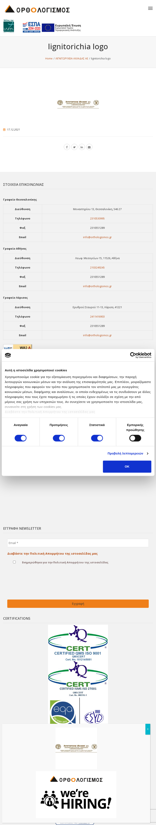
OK (127, 466)
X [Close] (148, 729)
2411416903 (97, 316)
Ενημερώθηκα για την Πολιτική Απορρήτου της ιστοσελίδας (57, 562)
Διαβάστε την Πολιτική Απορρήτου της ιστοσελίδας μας (50, 412)
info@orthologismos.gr (97, 237)
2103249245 (97, 267)
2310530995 (97, 218)
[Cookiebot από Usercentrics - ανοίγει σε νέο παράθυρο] (133, 355)
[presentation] (24, 584)
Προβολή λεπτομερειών (125, 453)
